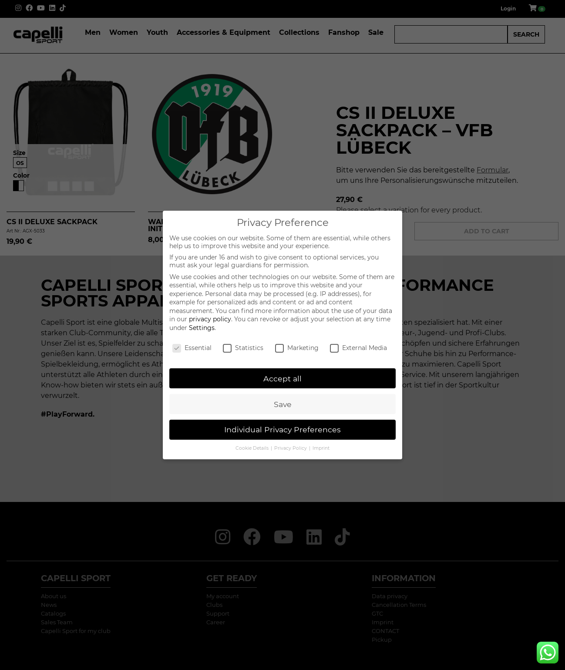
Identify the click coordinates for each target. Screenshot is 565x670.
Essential (192, 348)
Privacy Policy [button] (291, 448)
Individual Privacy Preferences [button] (282, 429)
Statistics (243, 348)
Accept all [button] (282, 378)
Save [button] (283, 404)
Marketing (297, 348)
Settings (202, 328)
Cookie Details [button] (252, 448)
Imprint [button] (321, 448)
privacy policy (210, 319)
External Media (358, 348)
